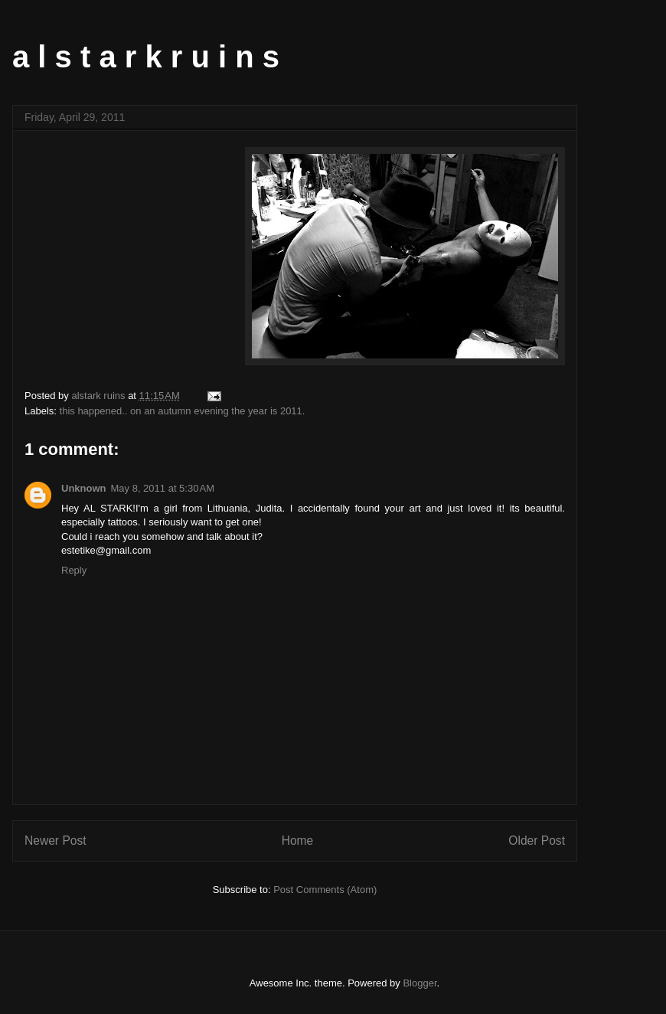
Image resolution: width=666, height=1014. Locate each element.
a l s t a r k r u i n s (145, 57)
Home (298, 840)
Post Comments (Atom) (325, 889)
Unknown (83, 488)
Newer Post (55, 840)
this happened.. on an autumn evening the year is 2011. (182, 411)
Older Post (536, 840)
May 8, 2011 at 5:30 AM (163, 488)
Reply (74, 570)
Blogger (419, 983)
